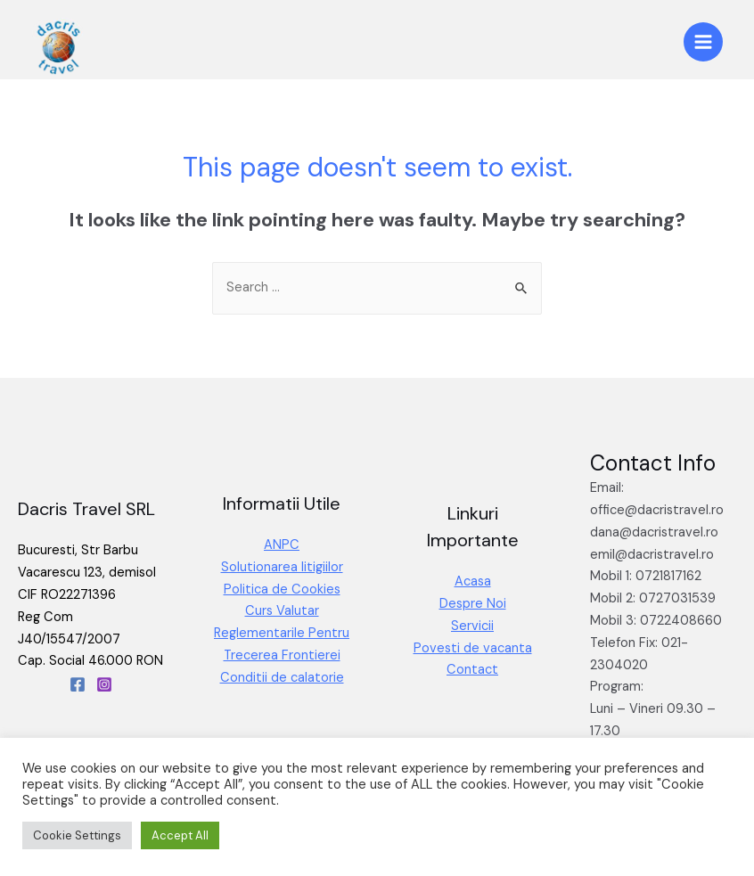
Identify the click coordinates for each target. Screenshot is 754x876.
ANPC (281, 544)
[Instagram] (104, 684)
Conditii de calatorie (282, 677)
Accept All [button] (180, 835)
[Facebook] (78, 684)
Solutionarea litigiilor (282, 567)
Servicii (472, 626)
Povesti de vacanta (473, 648)
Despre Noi (472, 603)
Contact (472, 669)
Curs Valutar (282, 610)
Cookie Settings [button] (77, 835)
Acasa (473, 581)
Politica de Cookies (282, 589)
